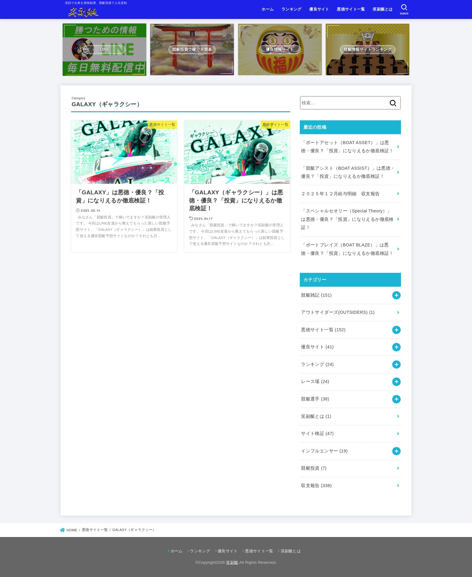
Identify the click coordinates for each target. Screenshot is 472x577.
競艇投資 (314, 468)
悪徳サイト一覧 (351, 9)
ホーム (268, 9)
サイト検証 (317, 433)
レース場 (315, 381)
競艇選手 (315, 398)
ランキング (291, 9)
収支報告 (316, 485)
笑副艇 (232, 562)
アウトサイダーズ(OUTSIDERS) (337, 312)
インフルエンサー (324, 451)
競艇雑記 (316, 295)
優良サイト (319, 9)
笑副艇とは (383, 9)
